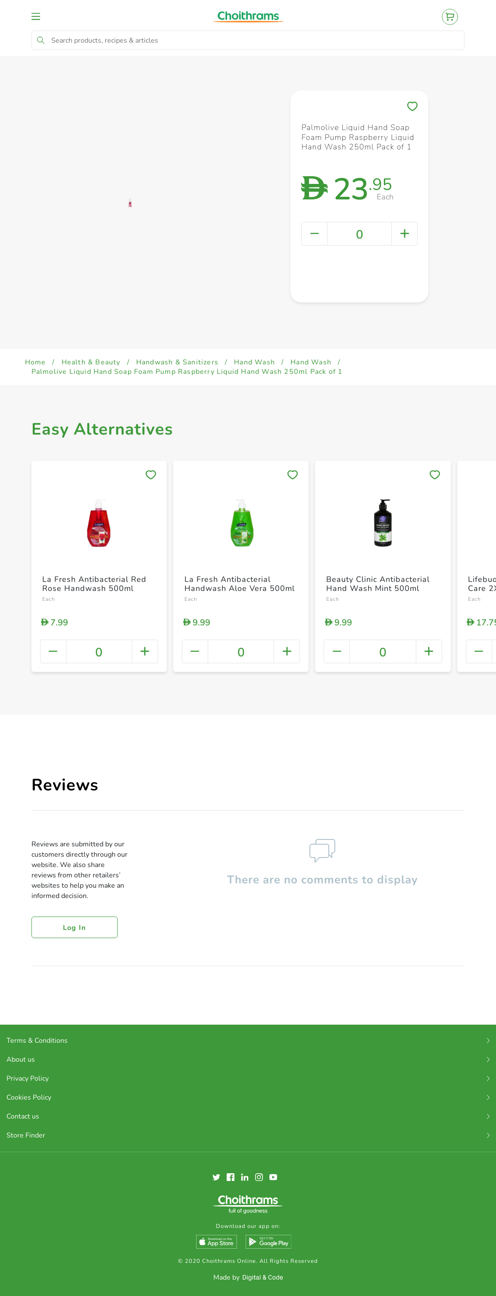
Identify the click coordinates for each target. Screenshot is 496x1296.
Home (35, 362)
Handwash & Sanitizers (177, 362)
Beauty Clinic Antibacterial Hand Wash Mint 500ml (378, 584)
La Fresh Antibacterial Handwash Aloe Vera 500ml (239, 584)
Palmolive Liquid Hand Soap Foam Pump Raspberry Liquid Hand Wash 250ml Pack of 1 (187, 371)
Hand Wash (254, 362)
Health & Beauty (91, 362)
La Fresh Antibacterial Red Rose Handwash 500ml (94, 584)
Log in (74, 927)
